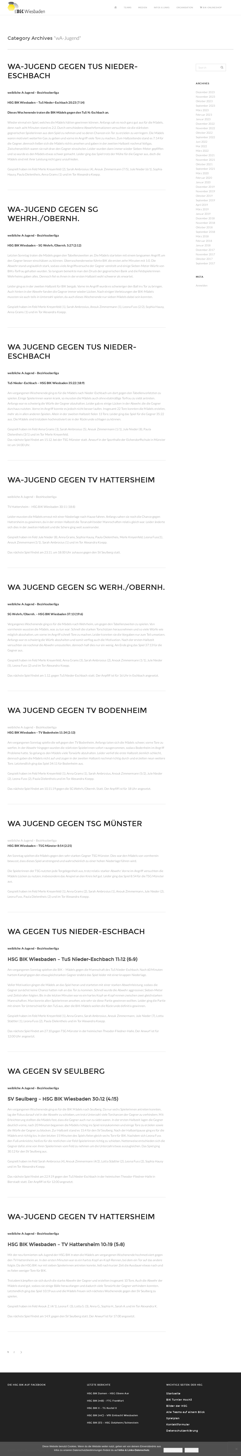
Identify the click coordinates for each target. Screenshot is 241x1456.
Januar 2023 (203, 119)
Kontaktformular (178, 1424)
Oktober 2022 (204, 132)
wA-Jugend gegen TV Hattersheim (81, 480)
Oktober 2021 (204, 164)
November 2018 (205, 222)
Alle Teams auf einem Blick (185, 1412)
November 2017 (205, 254)
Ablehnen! (191, 1450)
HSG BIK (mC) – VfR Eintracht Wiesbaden (112, 1415)
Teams (127, 7)
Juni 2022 (201, 141)
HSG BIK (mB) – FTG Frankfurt (105, 1400)
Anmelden (201, 285)
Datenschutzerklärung (182, 1430)
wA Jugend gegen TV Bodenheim (77, 710)
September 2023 (205, 105)
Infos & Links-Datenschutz (133, 1450)
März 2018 (202, 236)
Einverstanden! (173, 1450)
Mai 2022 (201, 146)
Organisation (184, 7)
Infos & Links (161, 7)
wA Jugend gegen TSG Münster (75, 823)
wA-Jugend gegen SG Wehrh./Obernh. (53, 214)
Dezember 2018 (205, 218)
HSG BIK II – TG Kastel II (102, 1408)
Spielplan (172, 1418)
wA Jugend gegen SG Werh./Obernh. (86, 587)
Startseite (173, 1393)
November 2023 (205, 96)
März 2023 (202, 110)
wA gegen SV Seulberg (56, 1071)
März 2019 (202, 209)
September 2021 (205, 168)
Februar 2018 (204, 240)
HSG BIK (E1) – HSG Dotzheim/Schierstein (112, 1422)
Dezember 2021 (205, 155)
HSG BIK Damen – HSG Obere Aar (108, 1393)
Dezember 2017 (205, 249)
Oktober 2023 (204, 101)
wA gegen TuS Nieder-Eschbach (76, 931)
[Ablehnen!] (236, 1449)
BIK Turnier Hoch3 (179, 1399)
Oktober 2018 (204, 227)
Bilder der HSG (176, 1406)
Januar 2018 (203, 245)
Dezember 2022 (205, 123)
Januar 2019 (203, 213)
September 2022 (205, 137)
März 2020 (202, 173)
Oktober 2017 (204, 258)
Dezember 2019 (205, 186)
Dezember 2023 (205, 92)
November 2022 (205, 128)
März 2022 (202, 150)
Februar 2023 (204, 114)
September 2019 (205, 200)
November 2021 (205, 159)
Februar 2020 (204, 177)
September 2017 (205, 263)
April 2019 (202, 204)
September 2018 (205, 231)
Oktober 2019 (204, 195)
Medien (142, 7)
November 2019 (205, 191)
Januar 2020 (203, 182)
